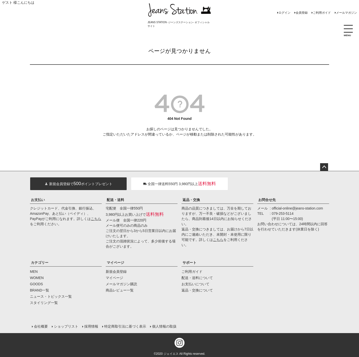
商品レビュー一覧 (120, 290)
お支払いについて (195, 284)
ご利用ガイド (322, 12)
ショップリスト (66, 326)
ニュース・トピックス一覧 (51, 296)
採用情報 (91, 326)
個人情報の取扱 (164, 326)
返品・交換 (191, 200)
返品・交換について (197, 290)
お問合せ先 (267, 200)
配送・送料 (115, 200)
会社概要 (41, 326)
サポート (189, 263)
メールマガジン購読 (121, 284)
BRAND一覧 (39, 290)
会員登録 (302, 12)
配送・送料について (197, 278)
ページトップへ (324, 167)
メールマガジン (346, 12)
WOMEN (37, 278)
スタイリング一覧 (44, 303)
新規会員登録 (116, 272)
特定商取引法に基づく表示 (125, 326)
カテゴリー (39, 263)
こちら (96, 219)
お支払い (38, 200)
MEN (34, 272)
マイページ (115, 263)
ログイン (284, 12)
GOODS (36, 284)
